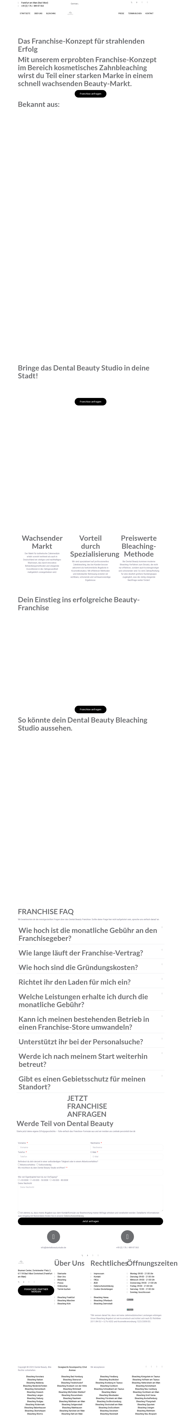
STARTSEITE (25, 13)
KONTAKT (149, 13)
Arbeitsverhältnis (27, 1164)
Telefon (21, 1152)
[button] (90, 934)
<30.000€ (24, 1180)
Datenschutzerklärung (74, 1216)
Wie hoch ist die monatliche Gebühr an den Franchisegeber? (88, 934)
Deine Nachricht (25, 1183)
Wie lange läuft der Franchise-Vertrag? (81, 952)
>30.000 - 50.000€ (40, 1180)
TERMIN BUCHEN (135, 13)
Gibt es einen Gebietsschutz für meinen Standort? (82, 1082)
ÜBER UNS (38, 13)
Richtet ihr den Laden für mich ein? (75, 982)
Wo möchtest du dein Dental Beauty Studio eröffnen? (42, 1167)
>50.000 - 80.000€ (60, 1180)
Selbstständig (45, 1164)
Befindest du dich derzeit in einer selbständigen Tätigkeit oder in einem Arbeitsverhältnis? (58, 1161)
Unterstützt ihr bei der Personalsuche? (81, 1041)
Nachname (95, 1143)
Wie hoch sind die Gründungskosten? (78, 967)
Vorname (22, 1143)
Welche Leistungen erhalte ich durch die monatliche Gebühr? (83, 1000)
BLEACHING (51, 13)
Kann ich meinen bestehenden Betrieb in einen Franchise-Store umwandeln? (84, 1023)
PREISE (121, 13)
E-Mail (93, 1152)
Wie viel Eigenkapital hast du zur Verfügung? (38, 1177)
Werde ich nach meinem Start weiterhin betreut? (83, 1060)
